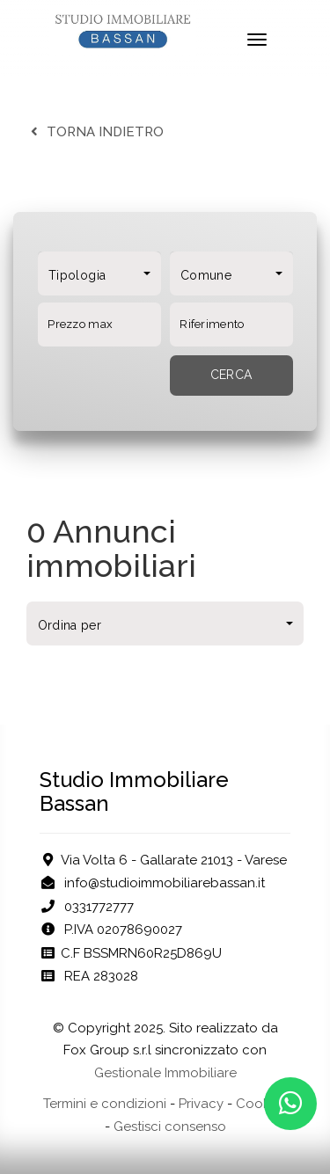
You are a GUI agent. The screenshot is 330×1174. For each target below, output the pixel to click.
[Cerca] (231, 375)
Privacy (201, 1104)
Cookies (261, 1104)
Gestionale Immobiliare (165, 1073)
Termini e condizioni (104, 1104)
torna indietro (95, 132)
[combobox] (99, 273)
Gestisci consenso (170, 1126)
